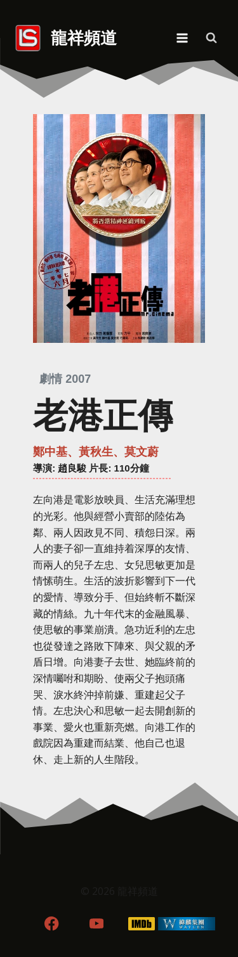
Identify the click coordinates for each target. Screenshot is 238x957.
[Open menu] (182, 38)
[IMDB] (141, 923)
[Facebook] (51, 923)
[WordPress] (186, 923)
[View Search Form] (211, 38)
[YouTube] (97, 923)
